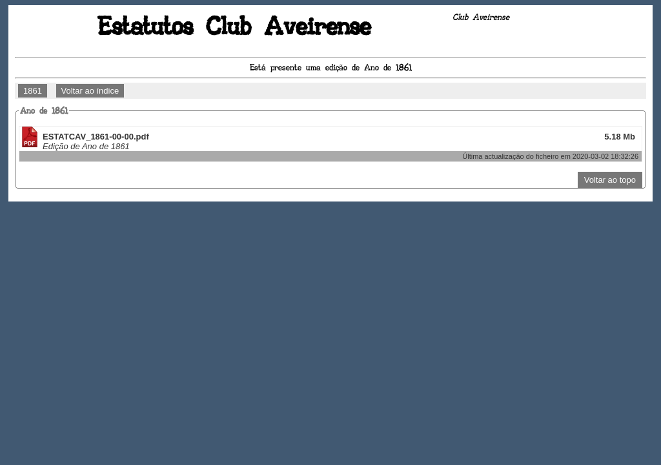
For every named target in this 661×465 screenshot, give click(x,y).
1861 (32, 91)
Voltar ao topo (610, 180)
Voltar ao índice (90, 91)
